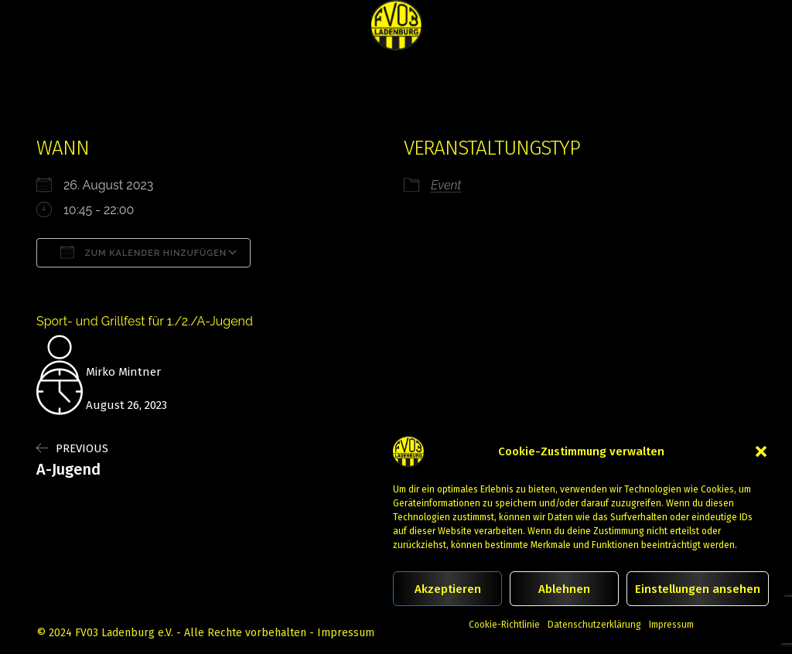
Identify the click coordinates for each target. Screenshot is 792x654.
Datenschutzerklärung (594, 624)
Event (446, 185)
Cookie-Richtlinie (504, 624)
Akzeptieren (448, 589)
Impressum (671, 624)
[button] (761, 451)
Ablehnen (564, 589)
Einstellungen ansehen (697, 589)
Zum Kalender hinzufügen (143, 252)
